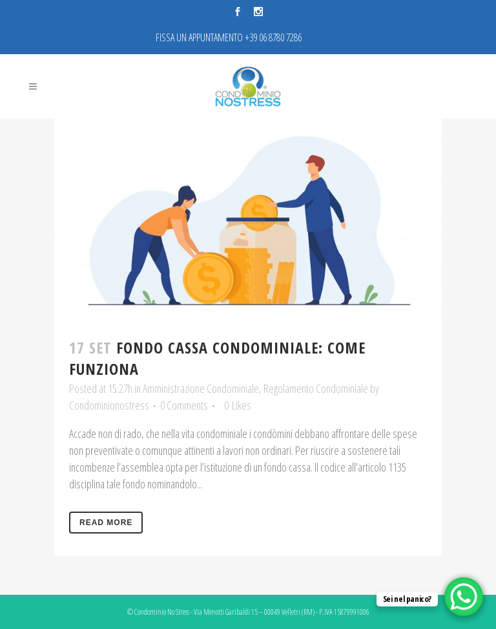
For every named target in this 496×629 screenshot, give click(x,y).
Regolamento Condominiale (316, 388)
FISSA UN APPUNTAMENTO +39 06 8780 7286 (229, 37)
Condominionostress (109, 405)
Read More (105, 522)
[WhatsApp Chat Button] (463, 596)
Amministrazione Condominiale (201, 388)
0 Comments (184, 405)
